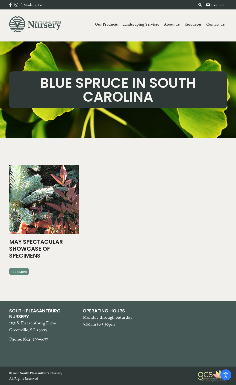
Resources (193, 24)
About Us (172, 24)
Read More (19, 271)
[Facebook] (10, 5)
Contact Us (215, 24)
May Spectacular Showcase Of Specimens (36, 248)
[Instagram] (16, 5)
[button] (200, 4)
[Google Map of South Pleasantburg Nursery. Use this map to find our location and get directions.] (191, 331)
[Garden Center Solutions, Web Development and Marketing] (212, 375)
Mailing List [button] (33, 5)
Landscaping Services (140, 24)
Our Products (106, 24)
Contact (217, 5)
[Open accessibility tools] (225, 374)
